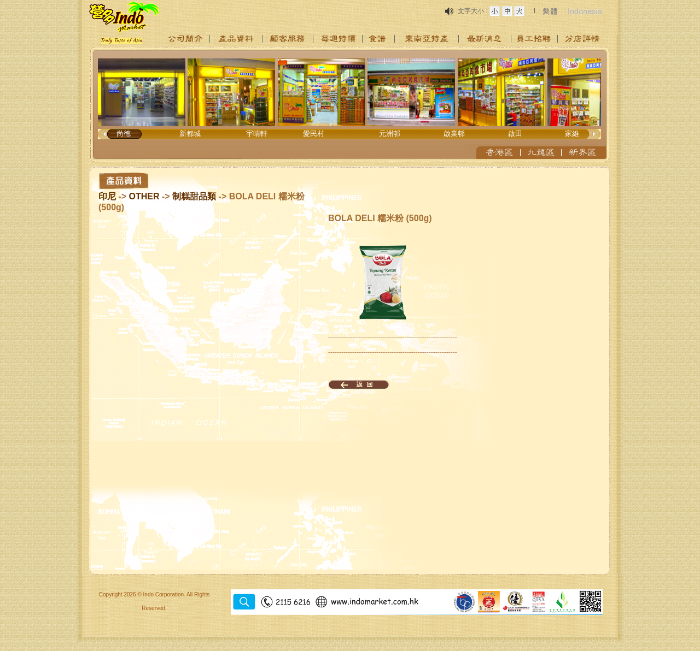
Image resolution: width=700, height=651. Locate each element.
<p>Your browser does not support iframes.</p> (350, 104)
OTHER (144, 196)
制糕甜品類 (194, 196)
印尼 (107, 196)
